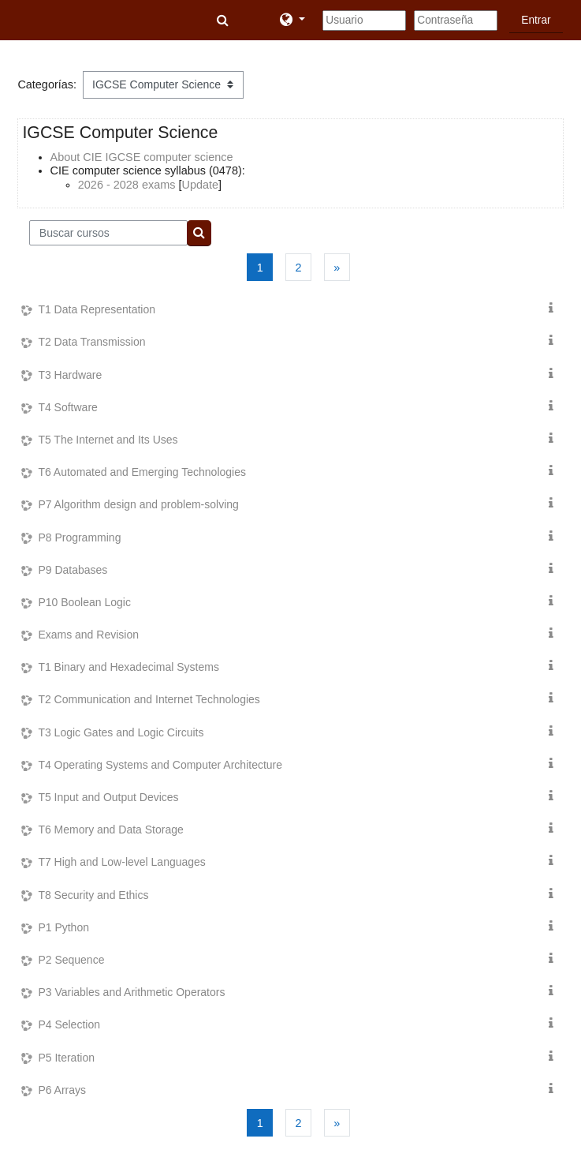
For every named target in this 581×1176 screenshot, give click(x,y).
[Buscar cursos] (108, 232)
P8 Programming (79, 537)
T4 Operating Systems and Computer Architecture (160, 764)
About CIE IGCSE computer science (141, 157)
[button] (224, 21)
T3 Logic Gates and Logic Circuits (120, 732)
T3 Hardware (70, 375)
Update (199, 184)
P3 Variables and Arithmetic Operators (131, 992)
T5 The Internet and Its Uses (107, 439)
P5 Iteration (66, 1057)
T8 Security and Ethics (93, 895)
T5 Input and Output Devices (108, 797)
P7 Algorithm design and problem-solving (138, 504)
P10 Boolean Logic (84, 602)
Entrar (535, 20)
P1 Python (63, 927)
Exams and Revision (88, 634)
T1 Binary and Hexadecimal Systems (128, 667)
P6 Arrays (62, 1090)
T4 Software (67, 407)
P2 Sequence (71, 959)
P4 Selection (69, 1024)
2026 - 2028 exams (127, 184)
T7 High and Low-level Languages (121, 862)
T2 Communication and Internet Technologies (148, 699)
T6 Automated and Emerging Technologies (142, 472)
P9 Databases (72, 570)
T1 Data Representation (96, 309)
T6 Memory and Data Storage (110, 829)
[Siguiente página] (337, 267)
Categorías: (46, 84)
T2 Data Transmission (91, 341)
